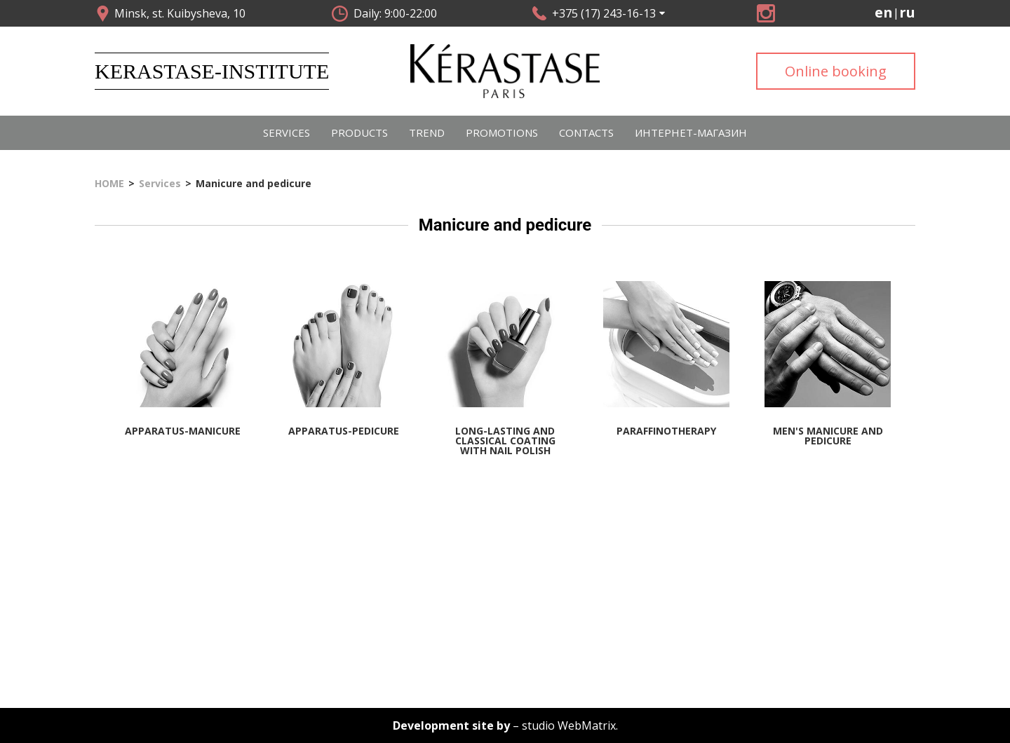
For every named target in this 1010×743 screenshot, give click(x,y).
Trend (427, 132)
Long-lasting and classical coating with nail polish (505, 440)
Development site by (451, 725)
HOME (109, 183)
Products (359, 132)
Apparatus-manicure (183, 430)
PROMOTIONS (502, 132)
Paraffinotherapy (666, 430)
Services (286, 132)
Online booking (836, 71)
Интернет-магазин (691, 132)
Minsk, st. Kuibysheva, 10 (179, 13)
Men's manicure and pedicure (828, 435)
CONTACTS (586, 132)
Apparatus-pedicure (343, 430)
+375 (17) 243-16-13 (604, 13)
